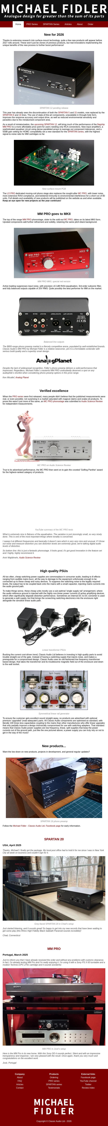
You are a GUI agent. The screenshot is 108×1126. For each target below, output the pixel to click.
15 (75, 112)
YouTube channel (88, 1081)
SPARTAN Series (51, 24)
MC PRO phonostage (54, 401)
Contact (19, 1088)
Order (90, 24)
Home (18, 24)
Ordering (54, 1077)
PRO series (17, 396)
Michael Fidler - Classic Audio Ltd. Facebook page (37, 826)
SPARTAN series (54, 1084)
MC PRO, (82, 193)
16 (20, 115)
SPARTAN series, (76, 131)
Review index (88, 1088)
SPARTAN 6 (8, 115)
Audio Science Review (92, 401)
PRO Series (32, 24)
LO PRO (11, 193)
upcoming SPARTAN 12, (45, 124)
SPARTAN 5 (64, 112)
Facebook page (88, 1077)
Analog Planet (22, 377)
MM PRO (27, 219)
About (79, 24)
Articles (68, 24)
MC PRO (68, 219)
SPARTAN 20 (54, 839)
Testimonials (54, 1088)
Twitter (88, 1084)
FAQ (20, 1081)
